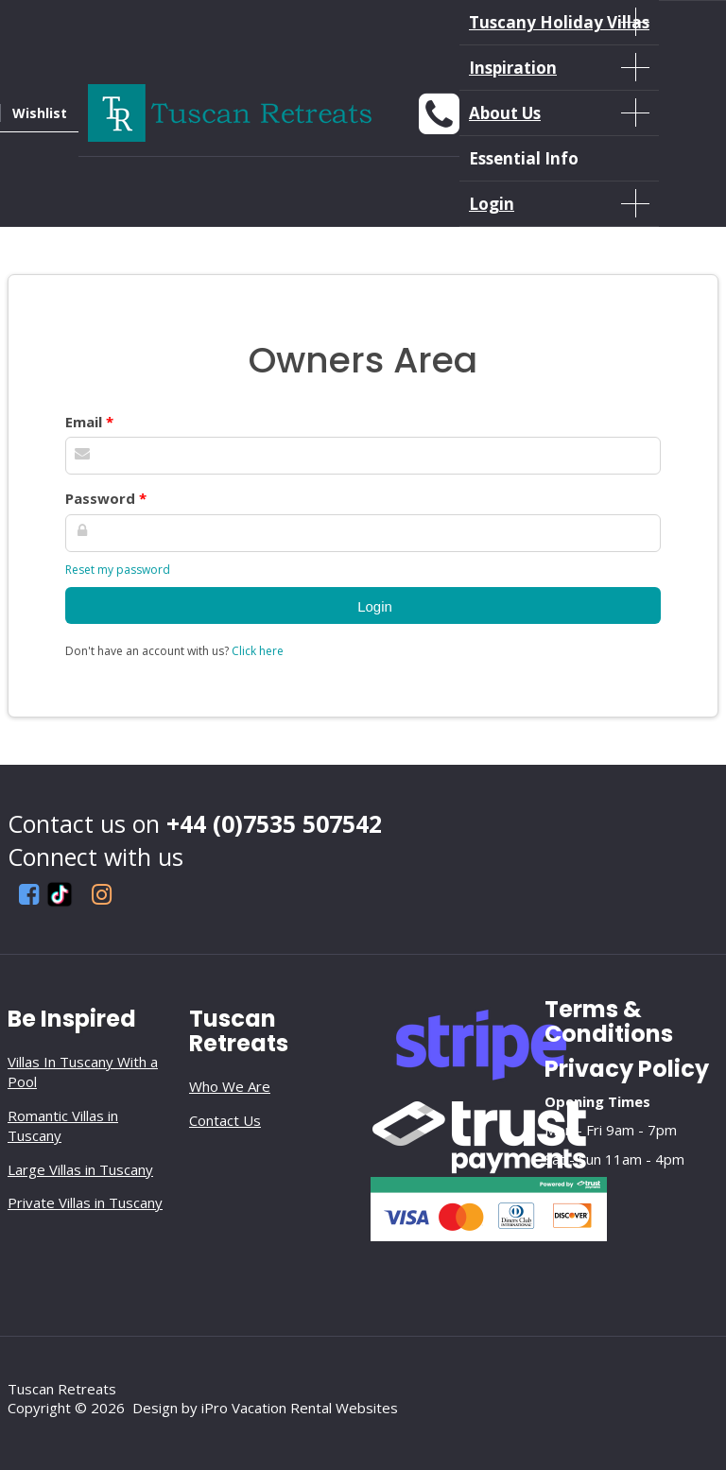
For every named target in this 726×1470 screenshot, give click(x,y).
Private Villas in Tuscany (85, 1202)
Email (89, 421)
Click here (258, 651)
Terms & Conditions (608, 1021)
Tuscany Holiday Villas (559, 22)
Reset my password (117, 570)
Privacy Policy (626, 1068)
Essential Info (524, 158)
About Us (559, 112)
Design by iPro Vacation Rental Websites (265, 1407)
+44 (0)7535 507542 (274, 823)
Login (559, 203)
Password (106, 498)
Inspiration (559, 67)
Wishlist (39, 113)
